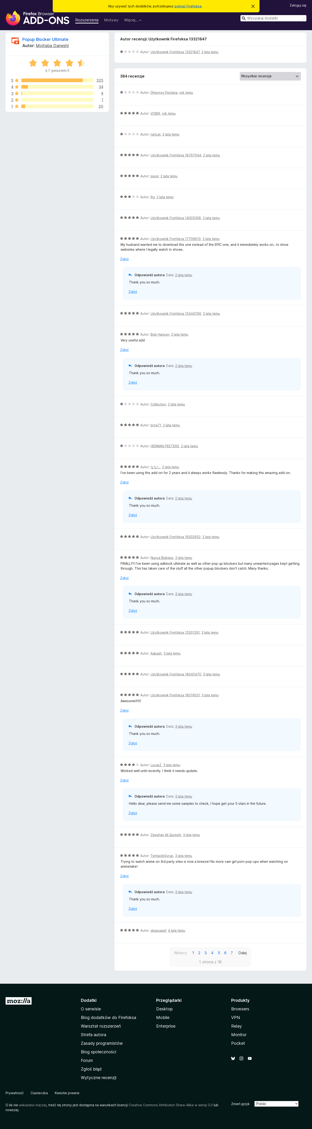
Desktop (164, 1008)
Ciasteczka (39, 1093)
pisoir (155, 176)
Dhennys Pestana (164, 92)
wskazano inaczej (32, 1105)
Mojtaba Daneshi (52, 45)
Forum (87, 1060)
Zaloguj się (298, 5)
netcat (156, 134)
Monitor (238, 1034)
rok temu (186, 92)
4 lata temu (176, 930)
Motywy (111, 20)
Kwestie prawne (67, 1093)
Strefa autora (93, 1034)
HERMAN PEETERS (165, 446)
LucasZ (156, 765)
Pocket (238, 1043)
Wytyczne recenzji (98, 1077)
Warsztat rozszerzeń (101, 1026)
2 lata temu (209, 52)
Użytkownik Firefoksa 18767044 (176, 155)
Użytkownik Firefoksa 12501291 (175, 632)
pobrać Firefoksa (187, 6)
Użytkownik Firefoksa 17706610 (176, 239)
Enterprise (165, 1026)
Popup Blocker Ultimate (45, 39)
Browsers (240, 1008)
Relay (236, 1026)
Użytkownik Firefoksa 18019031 (175, 695)
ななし (155, 467)
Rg (153, 197)
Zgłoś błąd (91, 1069)
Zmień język (240, 1104)
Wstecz (180, 953)
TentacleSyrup (162, 856)
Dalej (242, 953)
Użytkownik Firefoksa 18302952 (175, 537)
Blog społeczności (98, 1051)
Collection (158, 404)
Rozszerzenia (87, 20)
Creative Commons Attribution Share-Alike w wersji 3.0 (171, 1105)
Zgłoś (124, 259)
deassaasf (158, 930)
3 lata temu (183, 558)
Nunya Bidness (162, 558)
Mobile (162, 1017)
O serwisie (91, 1008)
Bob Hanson (160, 334)
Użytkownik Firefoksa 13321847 (175, 52)
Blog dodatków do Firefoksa (108, 1017)
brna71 (156, 425)
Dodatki (89, 1000)
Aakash (156, 653)
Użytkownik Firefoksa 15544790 (176, 313)
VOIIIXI (155, 113)
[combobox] (273, 18)
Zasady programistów (102, 1043)
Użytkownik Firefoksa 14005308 (176, 218)
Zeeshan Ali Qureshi (166, 835)
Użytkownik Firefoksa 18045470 (176, 674)
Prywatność (15, 1093)
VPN (235, 1017)
